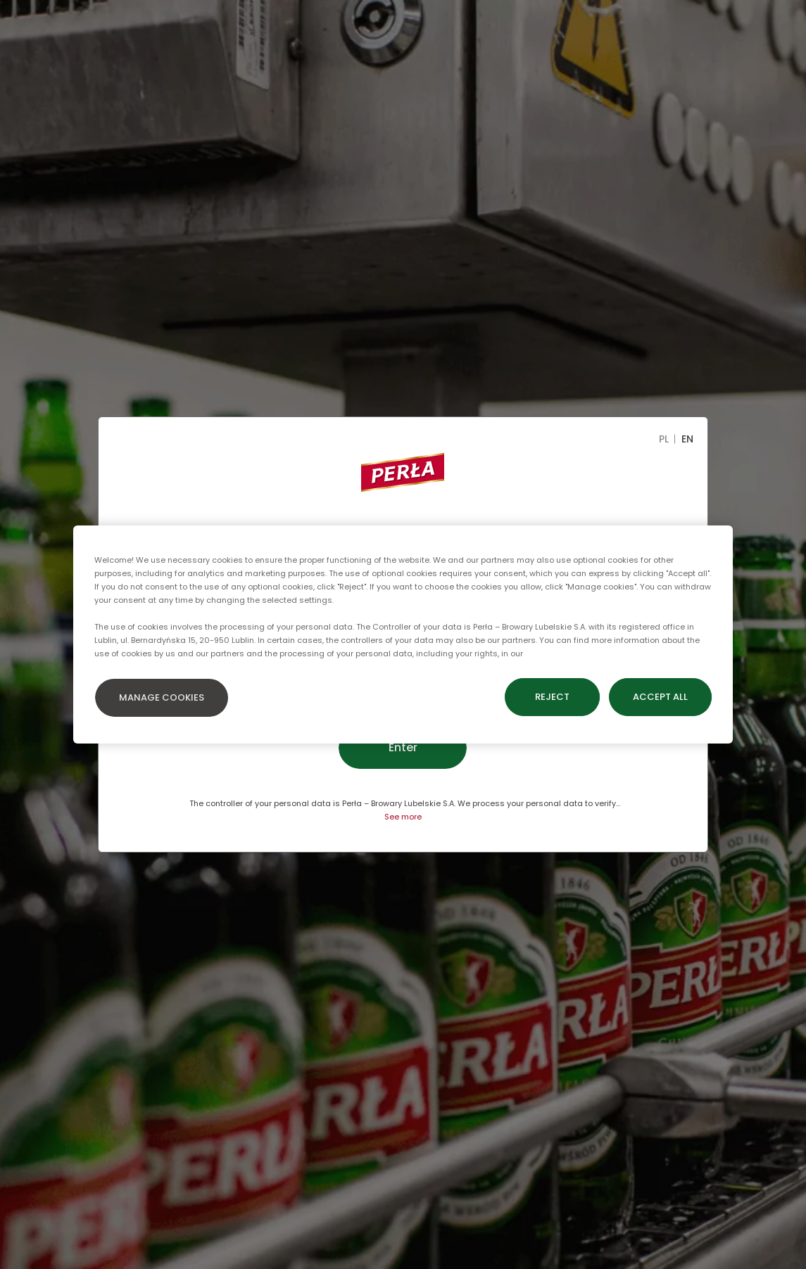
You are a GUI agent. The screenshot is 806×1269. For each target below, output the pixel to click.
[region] (403, 634)
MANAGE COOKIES (161, 697)
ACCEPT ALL (660, 696)
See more (403, 816)
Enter (403, 747)
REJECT (552, 696)
